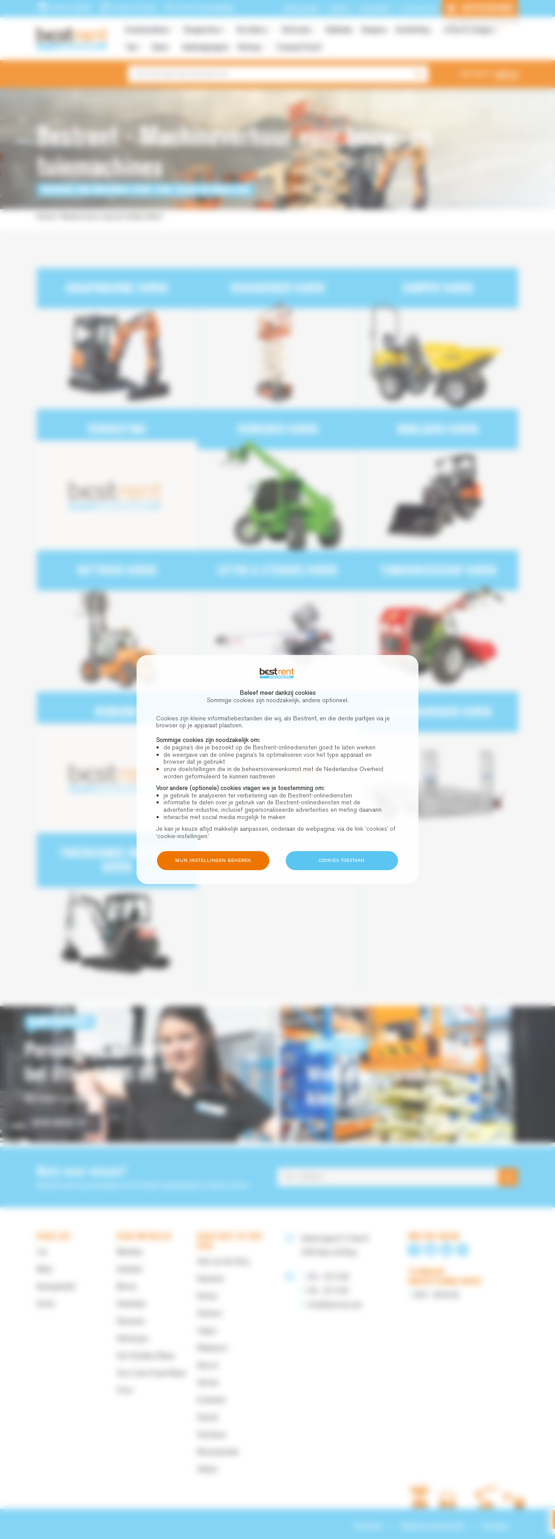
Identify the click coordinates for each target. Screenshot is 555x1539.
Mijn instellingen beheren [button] (213, 860)
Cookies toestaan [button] (342, 860)
